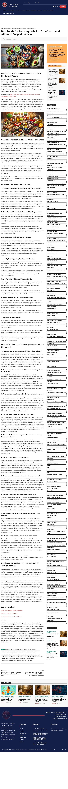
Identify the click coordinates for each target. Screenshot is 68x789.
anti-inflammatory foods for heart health (13, 688)
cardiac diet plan (22, 689)
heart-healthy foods (30, 697)
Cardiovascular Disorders (6, 28)
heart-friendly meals (20, 697)
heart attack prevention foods (22, 695)
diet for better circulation (30, 691)
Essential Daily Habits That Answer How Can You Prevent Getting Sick (8, 738)
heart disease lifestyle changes (8, 697)
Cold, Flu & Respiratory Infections (52, 70)
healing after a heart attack (33, 693)
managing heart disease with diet (9, 699)
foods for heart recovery (7, 693)
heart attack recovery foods (36, 695)
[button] (28, 2)
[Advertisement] (16, 22)
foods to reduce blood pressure (19, 693)
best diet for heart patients (29, 688)
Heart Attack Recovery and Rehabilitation (11, 655)
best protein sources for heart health (9, 689)
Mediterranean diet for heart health (24, 699)
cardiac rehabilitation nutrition (33, 689)
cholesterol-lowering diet (18, 691)
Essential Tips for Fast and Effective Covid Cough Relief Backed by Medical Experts (53, 82)
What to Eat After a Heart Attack (9, 652)
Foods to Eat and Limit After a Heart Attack (11, 649)
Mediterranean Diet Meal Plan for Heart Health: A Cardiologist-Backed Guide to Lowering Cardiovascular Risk (34, 712)
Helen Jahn (8, 39)
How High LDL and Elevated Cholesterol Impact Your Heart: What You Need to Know (11, 712)
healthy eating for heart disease (8, 695)
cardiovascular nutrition (7, 691)
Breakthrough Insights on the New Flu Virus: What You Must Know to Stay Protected (52, 93)
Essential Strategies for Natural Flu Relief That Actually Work (53, 73)
